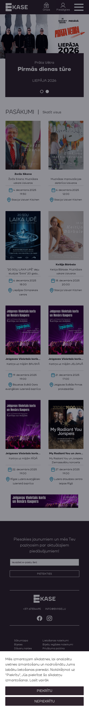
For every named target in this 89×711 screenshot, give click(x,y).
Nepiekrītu (44, 701)
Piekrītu (44, 690)
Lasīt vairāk (39, 680)
